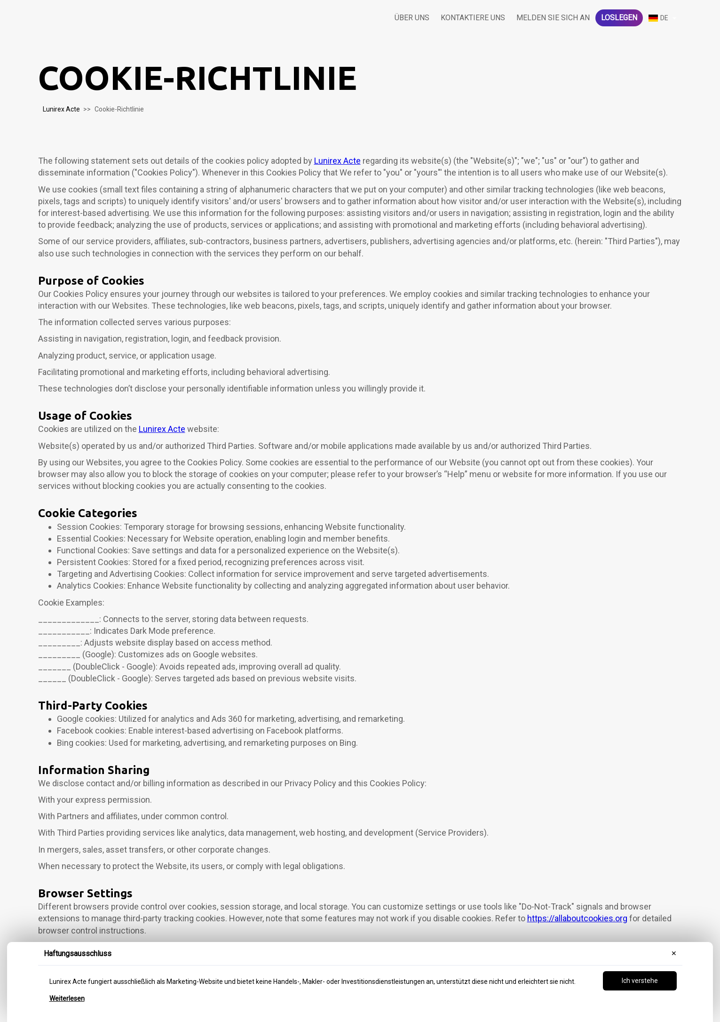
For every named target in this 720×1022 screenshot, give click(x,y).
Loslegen (619, 17)
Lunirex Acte (61, 109)
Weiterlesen (67, 998)
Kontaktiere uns (473, 17)
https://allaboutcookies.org (577, 918)
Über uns (412, 17)
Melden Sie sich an (553, 17)
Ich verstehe (640, 980)
